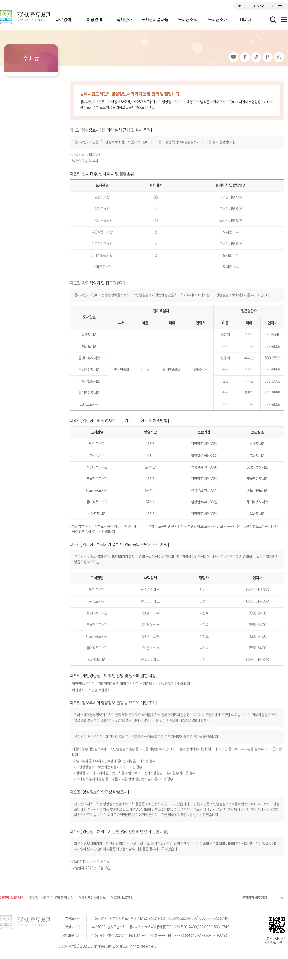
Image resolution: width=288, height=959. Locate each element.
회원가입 (259, 6)
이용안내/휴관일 (122, 898)
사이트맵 (277, 6)
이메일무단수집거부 (92, 898)
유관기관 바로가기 (254, 898)
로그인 (242, 6)
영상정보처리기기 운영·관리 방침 (51, 898)
